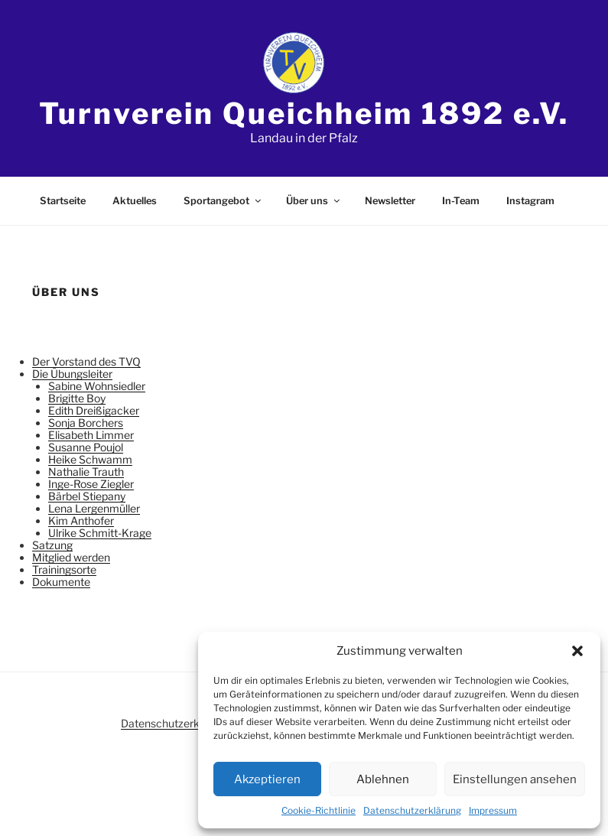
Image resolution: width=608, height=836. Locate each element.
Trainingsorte (64, 569)
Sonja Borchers (85, 422)
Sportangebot (223, 201)
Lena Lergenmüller (94, 508)
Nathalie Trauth (86, 471)
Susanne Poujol (85, 447)
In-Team (461, 201)
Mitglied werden (71, 557)
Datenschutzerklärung (412, 810)
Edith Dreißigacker (93, 410)
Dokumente (61, 581)
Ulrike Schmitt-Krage (99, 532)
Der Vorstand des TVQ (86, 361)
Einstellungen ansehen (515, 779)
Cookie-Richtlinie (318, 810)
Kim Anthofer (81, 520)
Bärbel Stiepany (86, 496)
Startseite (63, 201)
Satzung (52, 544)
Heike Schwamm (90, 459)
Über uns (314, 201)
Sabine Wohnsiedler (96, 385)
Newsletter (390, 201)
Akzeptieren (267, 779)
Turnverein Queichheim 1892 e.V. (303, 113)
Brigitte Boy (77, 398)
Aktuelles (134, 201)
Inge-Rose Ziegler (91, 483)
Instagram (530, 201)
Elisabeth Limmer (91, 434)
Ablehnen (382, 779)
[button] (577, 651)
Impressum (493, 810)
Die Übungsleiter (72, 373)
